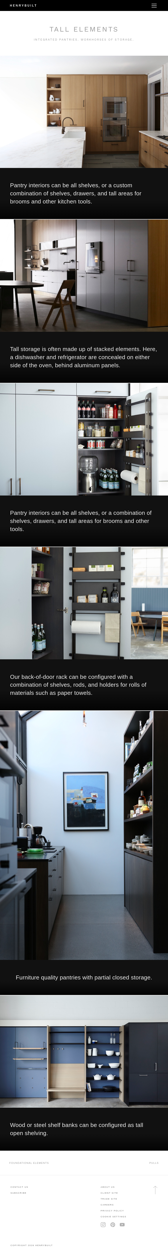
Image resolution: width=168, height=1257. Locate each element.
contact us (19, 1187)
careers (107, 1205)
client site (109, 1193)
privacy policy (112, 1210)
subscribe (18, 1193)
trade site (109, 1199)
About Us (108, 1187)
